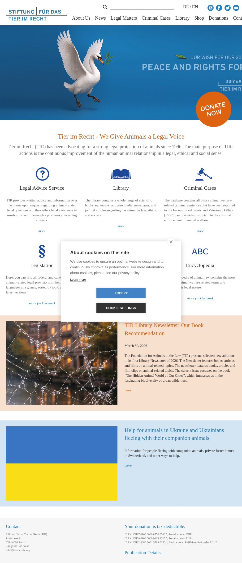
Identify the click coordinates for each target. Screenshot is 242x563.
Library (182, 18)
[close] (171, 249)
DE (186, 6)
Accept (94, 300)
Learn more (78, 287)
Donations (218, 18)
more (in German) (42, 303)
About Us (81, 18)
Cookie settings (148, 300)
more (41, 231)
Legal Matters (124, 18)
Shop (199, 18)
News (100, 18)
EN (195, 6)
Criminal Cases (156, 18)
